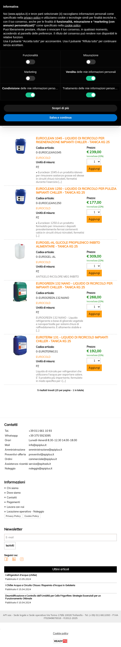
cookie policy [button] (72, 25)
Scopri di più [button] (60, 108)
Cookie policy (60, 633)
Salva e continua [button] (60, 117)
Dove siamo (14, 492)
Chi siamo (12, 488)
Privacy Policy (13, 516)
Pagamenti (13, 502)
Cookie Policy (32, 516)
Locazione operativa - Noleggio (25, 511)
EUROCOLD (43, 157)
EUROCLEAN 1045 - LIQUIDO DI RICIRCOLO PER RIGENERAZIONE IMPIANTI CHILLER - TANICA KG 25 (73, 140)
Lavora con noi (15, 506)
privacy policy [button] (32, 17)
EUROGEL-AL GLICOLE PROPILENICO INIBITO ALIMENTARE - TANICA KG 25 (68, 244)
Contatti (12, 497)
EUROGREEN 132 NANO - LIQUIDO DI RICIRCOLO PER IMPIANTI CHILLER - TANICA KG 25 (74, 285)
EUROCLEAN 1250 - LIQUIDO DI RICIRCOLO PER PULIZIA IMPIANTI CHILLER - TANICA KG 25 (76, 190)
